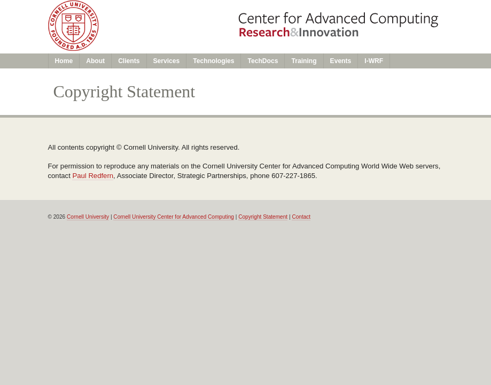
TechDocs (262, 61)
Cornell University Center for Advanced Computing (173, 217)
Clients (128, 61)
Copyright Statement (262, 217)
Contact (301, 217)
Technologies (213, 61)
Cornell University (88, 217)
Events (341, 61)
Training (303, 61)
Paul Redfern (92, 176)
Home (64, 61)
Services (166, 61)
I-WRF (373, 61)
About (95, 61)
